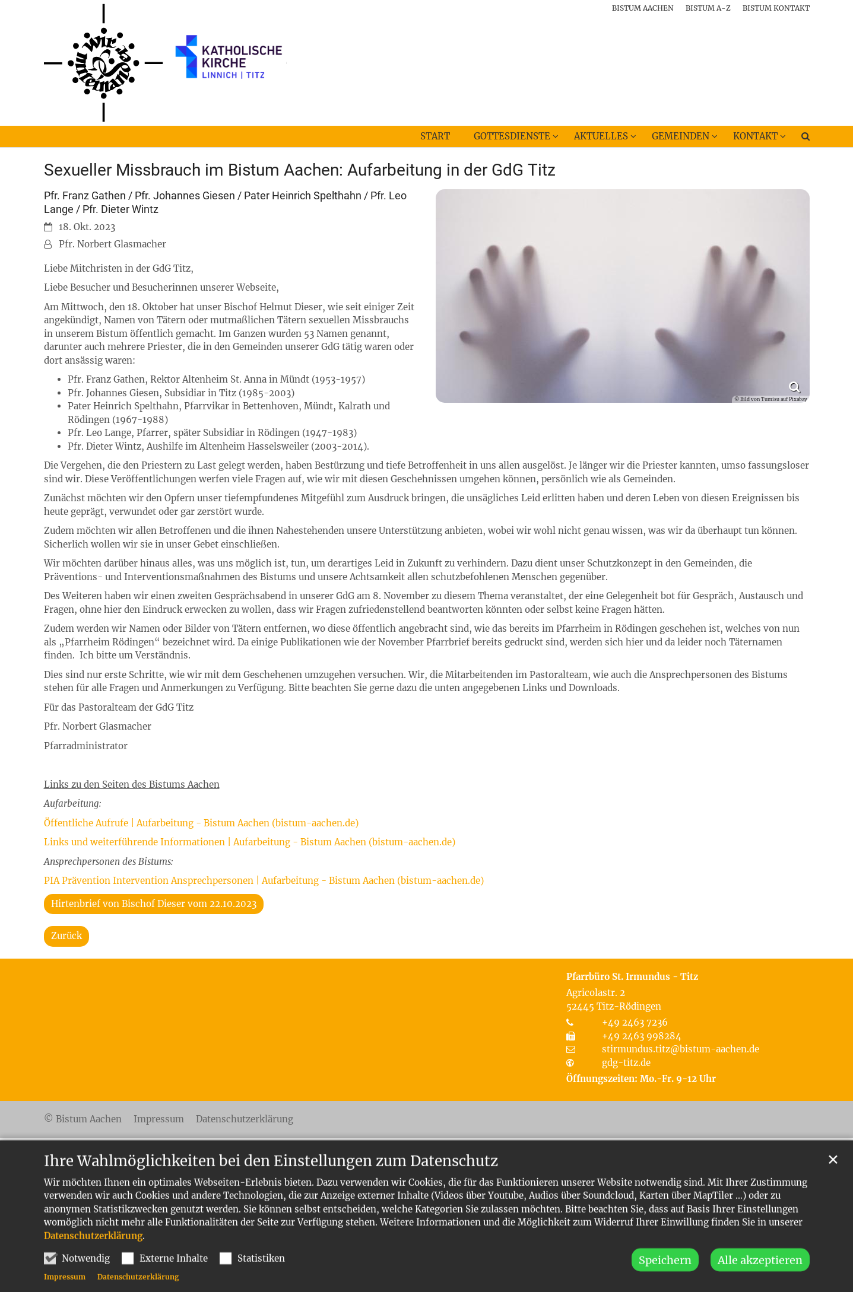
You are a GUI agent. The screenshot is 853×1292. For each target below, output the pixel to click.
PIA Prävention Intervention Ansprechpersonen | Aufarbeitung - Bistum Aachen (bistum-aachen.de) (264, 880)
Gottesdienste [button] (512, 136)
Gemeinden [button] (680, 136)
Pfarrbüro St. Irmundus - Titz (632, 976)
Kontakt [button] (755, 136)
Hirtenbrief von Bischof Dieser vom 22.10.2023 (153, 903)
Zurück (66, 935)
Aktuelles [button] (601, 136)
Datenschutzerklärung (93, 1258)
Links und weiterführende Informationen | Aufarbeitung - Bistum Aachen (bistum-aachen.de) (249, 842)
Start (435, 136)
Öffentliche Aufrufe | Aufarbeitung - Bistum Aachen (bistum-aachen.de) (201, 823)
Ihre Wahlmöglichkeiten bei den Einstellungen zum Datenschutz (271, 1183)
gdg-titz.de (626, 1062)
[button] (798, 139)
